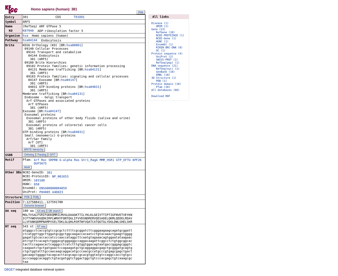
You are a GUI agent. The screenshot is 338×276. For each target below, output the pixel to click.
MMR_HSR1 (107, 160)
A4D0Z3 (57, 192)
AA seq (41, 211)
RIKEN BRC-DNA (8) (169, 47)
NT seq (41, 226)
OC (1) (160, 50)
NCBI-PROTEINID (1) (170, 35)
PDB (27, 197)
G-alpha (66, 160)
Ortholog (29, 155)
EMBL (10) (163, 74)
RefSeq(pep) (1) (168, 62)
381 (49, 173)
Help (140, 12)
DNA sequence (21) (164, 65)
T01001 (79, 17)
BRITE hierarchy (33, 149)
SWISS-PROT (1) (167, 59)
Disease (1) (159, 23)
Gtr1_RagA (89, 160)
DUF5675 (40, 164)
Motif (27, 167)
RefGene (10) (165, 32)
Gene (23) (158, 29)
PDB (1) (161, 80)
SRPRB (53, 160)
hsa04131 (92, 70)
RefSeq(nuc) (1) (168, 68)
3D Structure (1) (163, 77)
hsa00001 (73, 45)
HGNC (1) (162, 41)
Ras (76, 160)
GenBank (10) (165, 71)
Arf (36, 160)
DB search (55, 211)
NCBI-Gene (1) (166, 38)
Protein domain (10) (166, 83)
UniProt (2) (164, 56)
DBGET (9, 270)
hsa (25, 36)
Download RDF (160, 96)
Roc (44, 160)
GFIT (52, 155)
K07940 (28, 31)
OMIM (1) (162, 26)
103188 (39, 180)
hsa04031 (92, 87)
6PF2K (137, 160)
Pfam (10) (163, 87)
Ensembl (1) (164, 44)
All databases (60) (165, 90)
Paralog (41, 155)
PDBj (36, 197)
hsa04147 (68, 80)
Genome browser (34, 206)
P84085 (44, 192)
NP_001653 (60, 177)
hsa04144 (30, 40)
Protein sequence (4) (167, 53)
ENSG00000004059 (53, 188)
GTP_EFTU (123, 160)
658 (36, 184)
